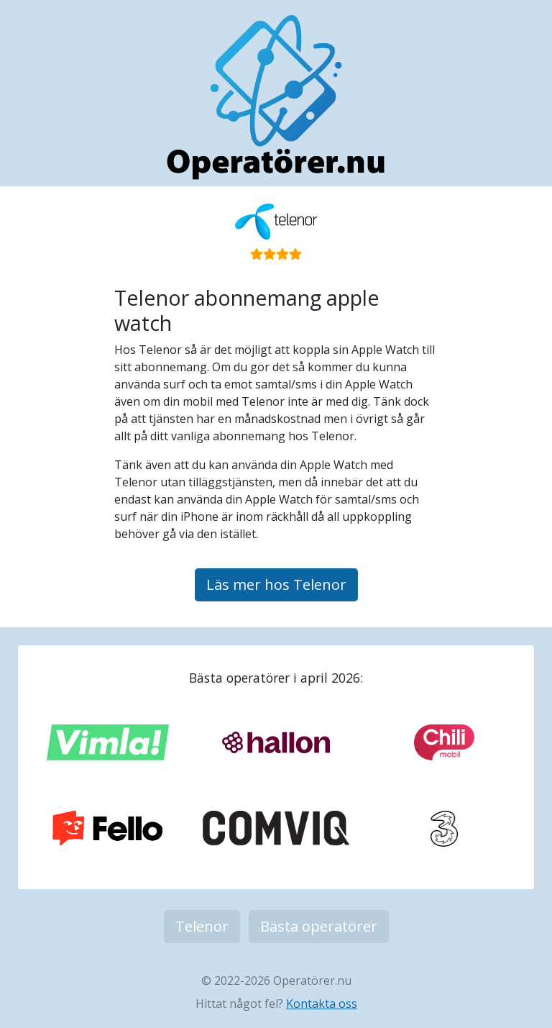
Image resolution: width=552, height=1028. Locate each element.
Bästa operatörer (318, 926)
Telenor (202, 926)
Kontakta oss (321, 1003)
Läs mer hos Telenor (276, 584)
